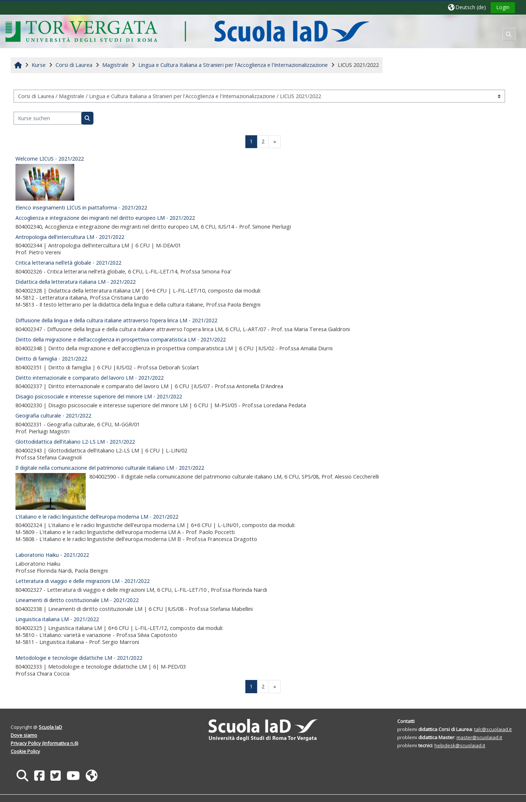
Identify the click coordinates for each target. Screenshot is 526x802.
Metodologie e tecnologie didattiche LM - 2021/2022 (78, 657)
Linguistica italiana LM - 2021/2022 (57, 619)
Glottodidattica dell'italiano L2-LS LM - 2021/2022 (75, 441)
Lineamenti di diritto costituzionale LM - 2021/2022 (77, 600)
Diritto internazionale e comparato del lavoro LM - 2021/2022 (89, 377)
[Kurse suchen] (48, 118)
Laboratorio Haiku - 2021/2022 (52, 554)
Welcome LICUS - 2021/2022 (49, 158)
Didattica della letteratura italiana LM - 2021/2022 (75, 281)
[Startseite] (187, 31)
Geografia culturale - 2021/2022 (53, 415)
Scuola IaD (50, 727)
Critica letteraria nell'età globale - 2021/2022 (68, 262)
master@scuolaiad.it (479, 737)
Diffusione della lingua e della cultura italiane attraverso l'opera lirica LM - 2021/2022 (116, 320)
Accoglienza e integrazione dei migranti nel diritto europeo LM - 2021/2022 (105, 217)
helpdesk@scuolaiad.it (459, 745)
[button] (467, 7)
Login (502, 7)
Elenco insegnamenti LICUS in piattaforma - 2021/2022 (81, 207)
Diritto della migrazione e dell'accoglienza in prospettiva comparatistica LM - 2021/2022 (120, 339)
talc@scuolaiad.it (493, 729)
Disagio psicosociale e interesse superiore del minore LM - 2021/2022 (98, 396)
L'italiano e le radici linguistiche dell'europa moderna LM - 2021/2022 (96, 516)
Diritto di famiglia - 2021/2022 (51, 358)
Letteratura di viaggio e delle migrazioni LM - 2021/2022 (82, 580)
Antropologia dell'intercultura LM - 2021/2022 (69, 236)
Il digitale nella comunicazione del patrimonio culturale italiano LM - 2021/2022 (109, 467)
